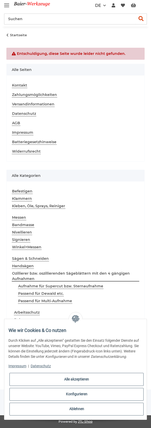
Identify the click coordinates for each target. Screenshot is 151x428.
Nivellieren (22, 232)
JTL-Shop (85, 421)
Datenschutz (24, 113)
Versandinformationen (33, 104)
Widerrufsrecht (26, 151)
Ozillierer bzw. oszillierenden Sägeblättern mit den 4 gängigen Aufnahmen (71, 276)
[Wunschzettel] (123, 6)
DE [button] (98, 5)
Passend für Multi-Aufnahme (45, 301)
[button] (113, 6)
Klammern (22, 198)
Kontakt (19, 85)
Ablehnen (76, 409)
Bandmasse (23, 225)
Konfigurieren (76, 394)
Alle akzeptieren (76, 379)
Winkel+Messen (26, 247)
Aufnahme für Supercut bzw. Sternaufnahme (60, 286)
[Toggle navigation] (6, 3)
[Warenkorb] (137, 6)
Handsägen (23, 266)
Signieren (21, 239)
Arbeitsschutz (27, 312)
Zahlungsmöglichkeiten (34, 94)
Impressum (22, 132)
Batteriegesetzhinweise (34, 142)
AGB (16, 123)
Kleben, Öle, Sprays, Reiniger (38, 206)
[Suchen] (70, 19)
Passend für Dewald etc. (41, 293)
